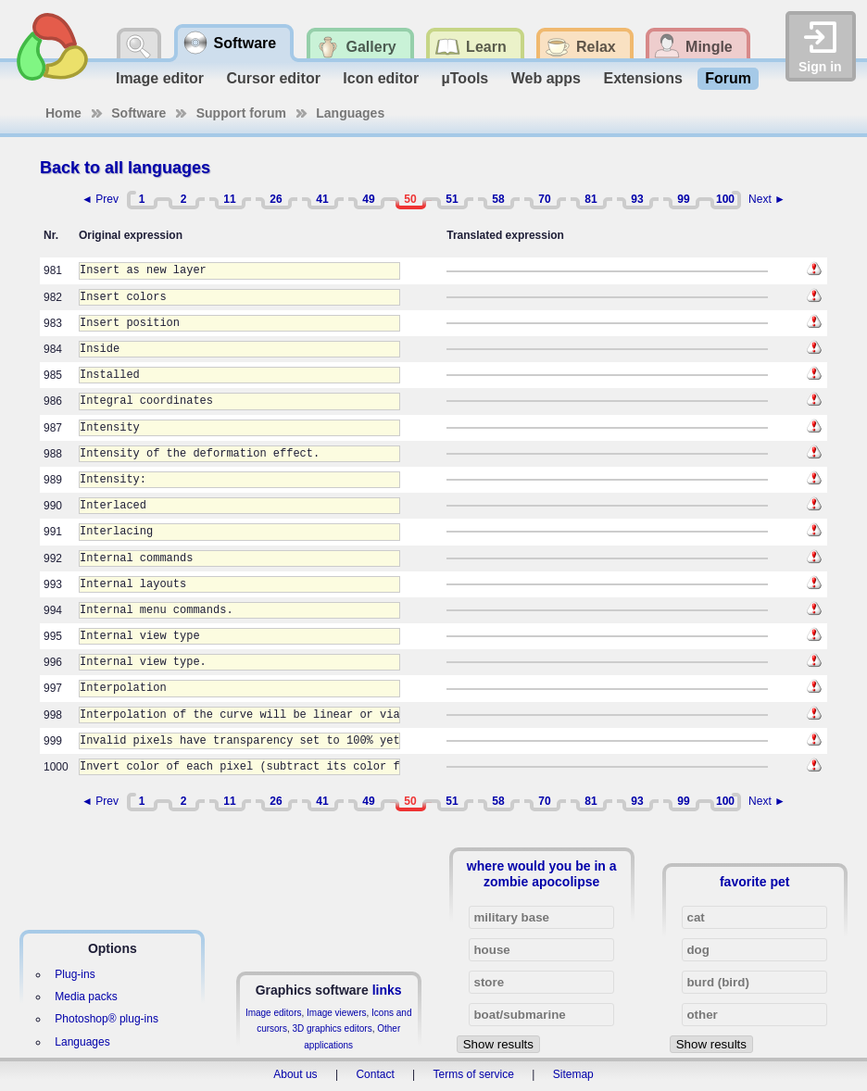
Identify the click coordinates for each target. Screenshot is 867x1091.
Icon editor (381, 78)
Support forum (241, 113)
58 (498, 199)
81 (590, 199)
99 (683, 199)
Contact (375, 1074)
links (387, 990)
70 (544, 199)
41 (322, 199)
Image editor (160, 78)
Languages (350, 113)
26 (276, 199)
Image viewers (336, 1013)
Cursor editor (273, 78)
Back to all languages (125, 167)
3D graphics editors (331, 1028)
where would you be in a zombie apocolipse (542, 873)
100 (725, 199)
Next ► (766, 199)
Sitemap (573, 1074)
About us (295, 1074)
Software (138, 113)
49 (368, 199)
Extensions (642, 78)
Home (63, 113)
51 (452, 199)
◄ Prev (100, 199)
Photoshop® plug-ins (106, 1018)
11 (229, 199)
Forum (728, 78)
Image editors (273, 1013)
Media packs (86, 996)
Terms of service (474, 1074)
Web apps (546, 78)
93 (637, 199)
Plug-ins (74, 974)
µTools (465, 78)
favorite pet (754, 881)
